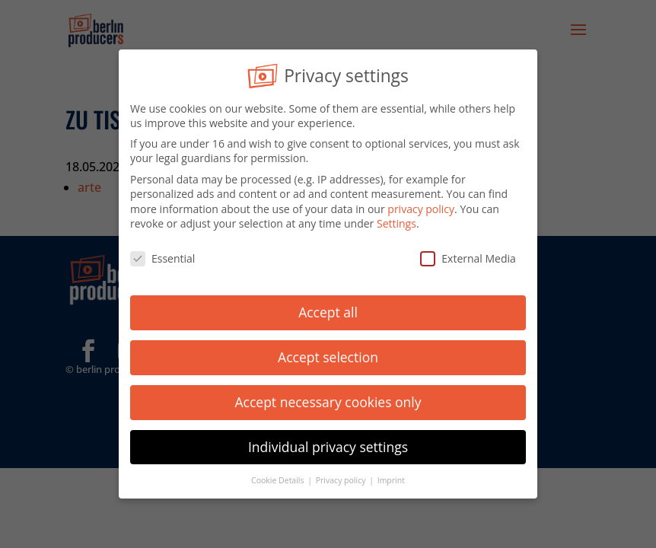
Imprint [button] (391, 476)
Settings (396, 220)
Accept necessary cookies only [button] (328, 398)
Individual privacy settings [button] (328, 443)
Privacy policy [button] (342, 476)
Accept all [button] (328, 308)
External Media (468, 255)
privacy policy (420, 205)
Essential (162, 255)
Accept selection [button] (328, 353)
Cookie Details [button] (278, 476)
